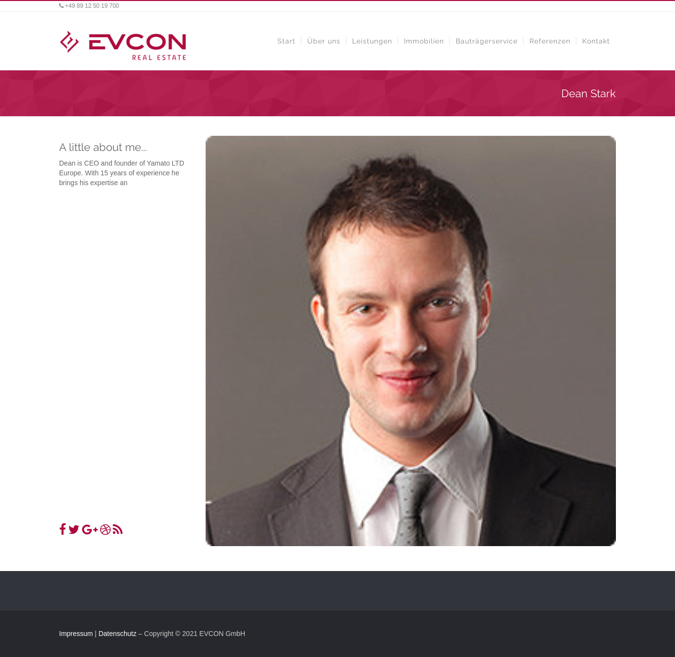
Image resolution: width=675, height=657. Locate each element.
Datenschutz (118, 633)
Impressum (76, 633)
